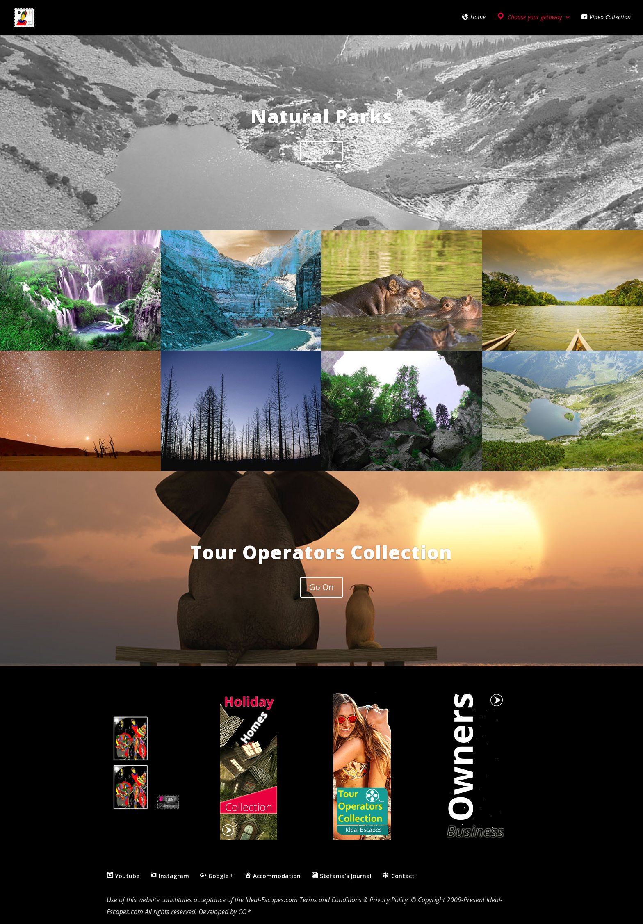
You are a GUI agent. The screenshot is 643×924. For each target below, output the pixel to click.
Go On (321, 151)
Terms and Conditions (330, 899)
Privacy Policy (388, 899)
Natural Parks (322, 116)
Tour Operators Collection (321, 552)
